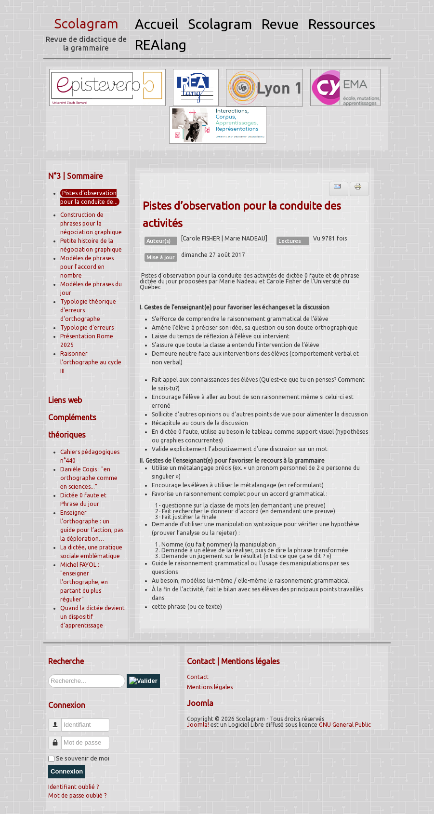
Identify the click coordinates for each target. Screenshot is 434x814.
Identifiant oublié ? (73, 787)
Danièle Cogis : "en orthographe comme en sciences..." (89, 478)
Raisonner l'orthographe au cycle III (90, 362)
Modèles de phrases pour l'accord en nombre (87, 267)
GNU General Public (345, 724)
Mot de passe (58, 738)
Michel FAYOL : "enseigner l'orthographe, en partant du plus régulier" (84, 581)
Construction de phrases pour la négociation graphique (91, 223)
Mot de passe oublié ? (77, 795)
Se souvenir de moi (82, 758)
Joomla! (198, 724)
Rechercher (48, 674)
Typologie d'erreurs (87, 327)
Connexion (67, 771)
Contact (198, 677)
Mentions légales (210, 687)
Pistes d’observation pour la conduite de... (89, 197)
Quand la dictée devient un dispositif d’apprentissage (92, 616)
